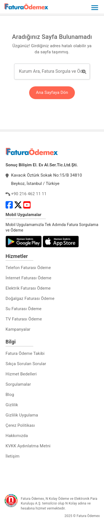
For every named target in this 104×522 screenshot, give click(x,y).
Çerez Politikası (20, 425)
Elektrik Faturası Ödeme (28, 288)
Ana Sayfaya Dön (52, 92)
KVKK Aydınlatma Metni (28, 445)
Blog (10, 394)
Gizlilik (12, 404)
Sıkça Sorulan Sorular (26, 363)
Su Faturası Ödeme (24, 308)
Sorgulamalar (18, 384)
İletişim (12, 456)
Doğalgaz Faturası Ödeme (30, 298)
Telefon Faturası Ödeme (28, 267)
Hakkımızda (17, 435)
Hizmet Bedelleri (21, 374)
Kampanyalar (18, 329)
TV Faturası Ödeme (24, 319)
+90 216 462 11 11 (29, 193)
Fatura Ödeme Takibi (25, 353)
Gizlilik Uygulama (22, 415)
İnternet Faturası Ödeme (28, 277)
